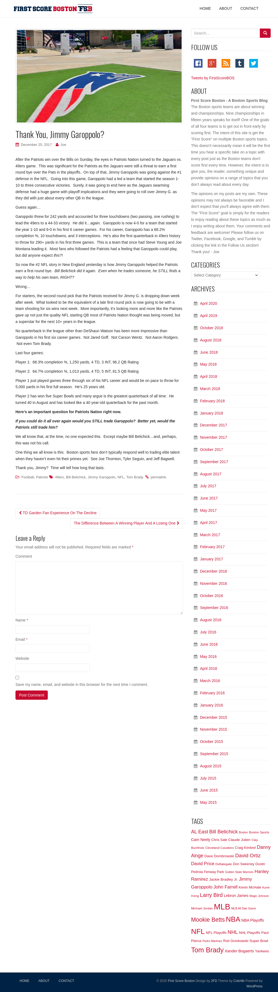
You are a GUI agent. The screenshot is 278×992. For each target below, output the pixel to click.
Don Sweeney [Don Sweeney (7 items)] (243, 864)
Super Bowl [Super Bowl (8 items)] (258, 941)
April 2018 (208, 376)
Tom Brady (134, 477)
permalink (158, 477)
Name (21, 620)
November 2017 (213, 437)
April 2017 (208, 522)
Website (22, 658)
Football (27, 477)
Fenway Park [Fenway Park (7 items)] (214, 872)
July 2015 (208, 778)
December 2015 (213, 717)
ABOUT (43, 981)
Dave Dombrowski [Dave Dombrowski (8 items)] (219, 856)
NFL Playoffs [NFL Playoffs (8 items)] (216, 933)
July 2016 (208, 632)
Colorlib (239, 981)
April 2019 (208, 315)
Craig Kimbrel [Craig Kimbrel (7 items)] (245, 848)
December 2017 (213, 425)
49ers (59, 477)
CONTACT (66, 981)
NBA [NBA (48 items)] (233, 919)
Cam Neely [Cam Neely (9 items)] (200, 839)
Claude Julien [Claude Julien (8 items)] (239, 840)
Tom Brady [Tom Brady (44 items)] (207, 950)
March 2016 (210, 681)
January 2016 (211, 705)
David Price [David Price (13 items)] (202, 863)
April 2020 (208, 303)
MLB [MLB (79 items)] (222, 906)
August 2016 (211, 620)
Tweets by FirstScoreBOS (213, 78)
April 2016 (208, 668)
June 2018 (209, 352)
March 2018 (210, 389)
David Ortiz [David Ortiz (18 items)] (248, 855)
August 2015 (211, 766)
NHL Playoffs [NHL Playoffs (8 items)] (249, 933)
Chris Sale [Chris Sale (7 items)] (219, 840)
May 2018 (208, 364)
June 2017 (209, 498)
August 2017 (211, 474)
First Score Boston (181, 981)
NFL (121, 477)
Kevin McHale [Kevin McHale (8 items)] (250, 887)
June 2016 (209, 644)
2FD (214, 981)
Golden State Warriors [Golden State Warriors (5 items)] (239, 872)
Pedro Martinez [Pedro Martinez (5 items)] (212, 941)
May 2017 (208, 510)
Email (21, 639)
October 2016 (211, 596)
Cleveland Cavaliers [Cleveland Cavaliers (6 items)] (219, 848)
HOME (24, 981)
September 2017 (214, 462)
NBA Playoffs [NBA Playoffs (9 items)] (252, 920)
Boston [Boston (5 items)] (243, 832)
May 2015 (208, 802)
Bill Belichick (76, 477)
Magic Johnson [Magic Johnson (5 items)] (259, 895)
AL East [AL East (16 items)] (199, 831)
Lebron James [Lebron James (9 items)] (236, 895)
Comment (23, 556)
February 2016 (212, 693)
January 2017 (211, 559)
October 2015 (211, 741)
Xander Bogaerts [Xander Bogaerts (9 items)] (239, 951)
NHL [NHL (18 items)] (233, 932)
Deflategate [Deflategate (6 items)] (224, 864)
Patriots (42, 477)
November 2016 (213, 583)
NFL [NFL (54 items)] (198, 931)
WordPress (255, 986)
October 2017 (211, 449)
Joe (63, 145)
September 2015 (214, 754)
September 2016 (214, 607)
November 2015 (213, 729)
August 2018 (211, 340)
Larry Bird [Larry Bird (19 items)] (211, 895)
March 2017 (210, 535)
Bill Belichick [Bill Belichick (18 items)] (223, 831)
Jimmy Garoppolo (101, 477)
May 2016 (208, 656)
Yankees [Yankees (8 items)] (262, 951)
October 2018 (211, 328)
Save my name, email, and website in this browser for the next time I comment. (81, 684)
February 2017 (212, 547)
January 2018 (211, 413)
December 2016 (213, 571)
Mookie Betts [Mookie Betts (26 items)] (208, 919)
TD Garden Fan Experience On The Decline (58, 513)
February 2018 (212, 401)
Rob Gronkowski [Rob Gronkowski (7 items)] (235, 941)
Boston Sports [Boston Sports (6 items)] (259, 832)
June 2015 (209, 790)
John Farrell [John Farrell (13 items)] (225, 887)
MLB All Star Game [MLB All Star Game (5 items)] (243, 908)
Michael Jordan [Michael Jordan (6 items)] (202, 908)
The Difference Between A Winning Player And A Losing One (126, 523)
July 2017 (208, 486)
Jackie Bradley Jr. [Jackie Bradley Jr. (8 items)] (223, 879)
